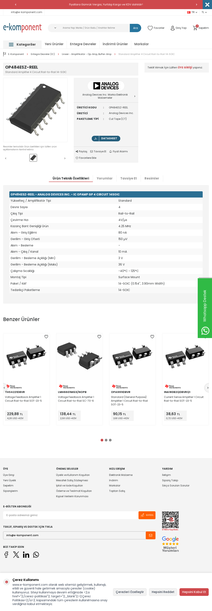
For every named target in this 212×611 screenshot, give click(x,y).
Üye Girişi (8, 475)
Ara (135, 28)
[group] (35, 110)
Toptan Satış (117, 491)
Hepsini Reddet (163, 592)
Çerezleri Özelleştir (130, 592)
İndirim (113, 480)
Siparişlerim (10, 491)
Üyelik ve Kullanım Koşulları (73, 475)
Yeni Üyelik (9, 480)
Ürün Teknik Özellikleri (71, 178)
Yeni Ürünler (54, 44)
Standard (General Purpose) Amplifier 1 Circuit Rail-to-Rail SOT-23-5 (129, 400)
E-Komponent (13, 54)
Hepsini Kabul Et (194, 592)
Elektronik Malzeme (120, 475)
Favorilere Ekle (86, 158)
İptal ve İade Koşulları (69, 485)
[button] (15, 4)
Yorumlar (105, 178)
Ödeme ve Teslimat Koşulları (74, 491)
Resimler (152, 178)
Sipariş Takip (170, 480)
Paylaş (81, 151)
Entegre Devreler (83, 44)
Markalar (141, 44)
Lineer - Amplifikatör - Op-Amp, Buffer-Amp (86, 54)
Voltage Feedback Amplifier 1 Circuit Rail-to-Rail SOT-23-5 (23, 398)
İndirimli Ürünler (115, 44)
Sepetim (8, 485)
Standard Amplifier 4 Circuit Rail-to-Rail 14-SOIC (146, 54)
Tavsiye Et (98, 151)
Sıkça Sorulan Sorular (175, 485)
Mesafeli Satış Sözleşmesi (72, 480)
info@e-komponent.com (23, 12)
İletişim (166, 475)
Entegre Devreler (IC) (43, 54)
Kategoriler (22, 44)
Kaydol (147, 515)
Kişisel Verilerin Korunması (72, 496)
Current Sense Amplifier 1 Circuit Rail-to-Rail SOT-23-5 (184, 398)
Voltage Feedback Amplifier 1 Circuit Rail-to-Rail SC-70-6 (76, 398)
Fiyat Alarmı (118, 151)
